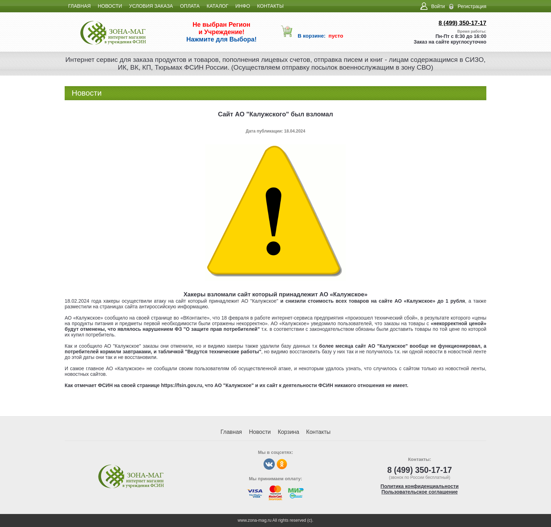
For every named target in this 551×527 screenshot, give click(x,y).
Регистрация (472, 6)
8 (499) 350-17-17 (462, 23)
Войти (438, 6)
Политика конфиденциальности (420, 486)
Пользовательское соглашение (420, 492)
